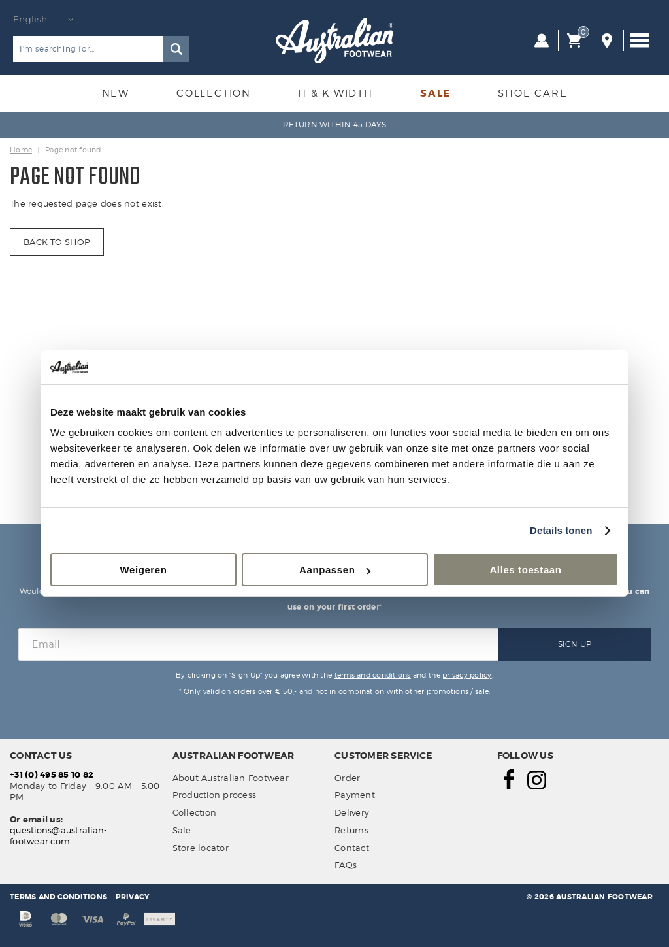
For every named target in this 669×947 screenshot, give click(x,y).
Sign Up (575, 644)
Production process (214, 794)
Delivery (351, 812)
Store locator (200, 847)
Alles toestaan (525, 569)
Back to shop (57, 242)
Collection (213, 93)
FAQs (345, 864)
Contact (351, 847)
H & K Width (335, 93)
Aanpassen (334, 569)
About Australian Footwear (230, 778)
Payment (354, 794)
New (115, 93)
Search (176, 49)
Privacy (132, 896)
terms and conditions (372, 675)
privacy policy (467, 675)
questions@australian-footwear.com (58, 835)
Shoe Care (532, 93)
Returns (351, 830)
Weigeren (143, 569)
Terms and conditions (58, 896)
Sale (435, 93)
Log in (541, 40)
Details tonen (561, 530)
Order (347, 778)
